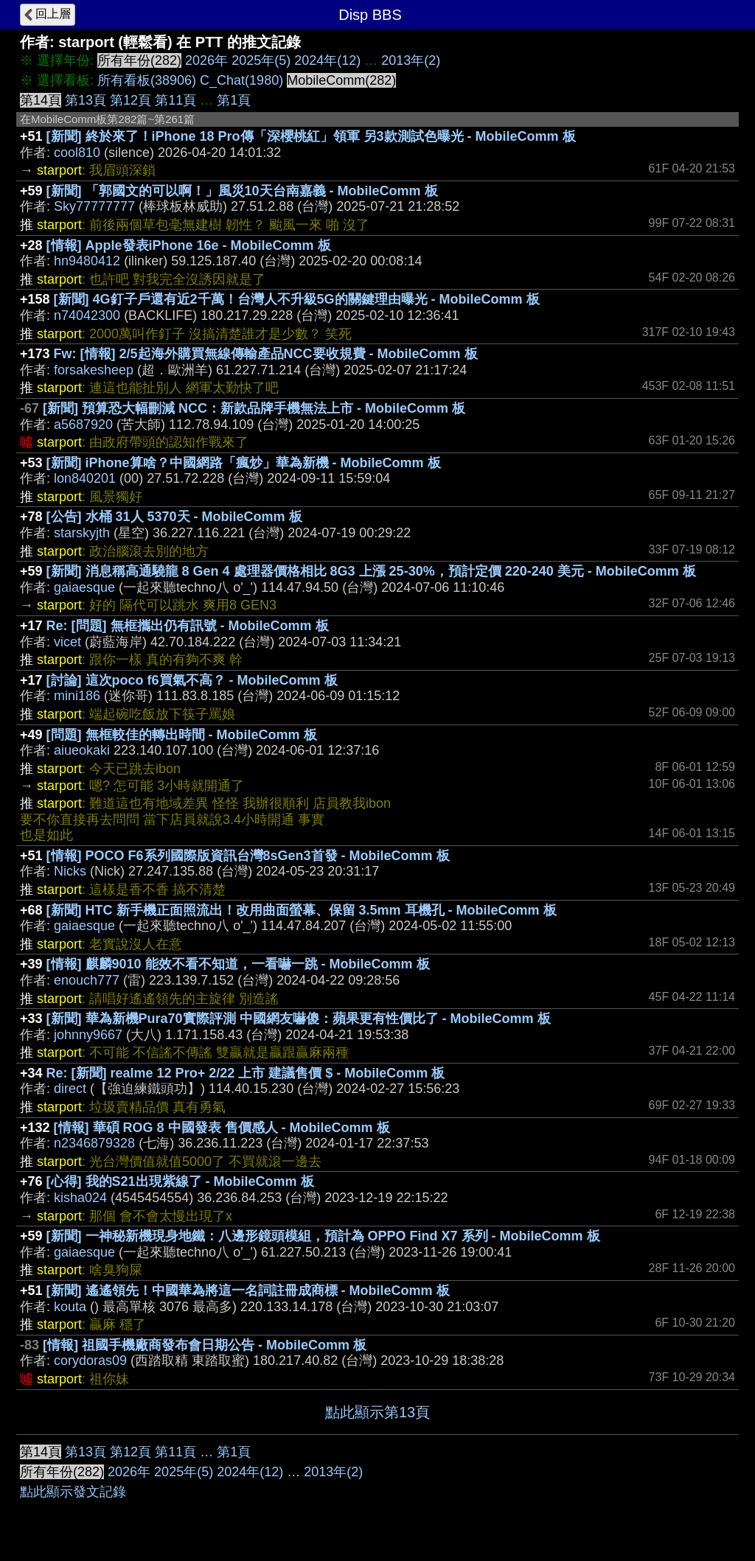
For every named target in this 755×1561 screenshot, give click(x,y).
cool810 (77, 152)
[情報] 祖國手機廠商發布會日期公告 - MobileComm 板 (204, 1345)
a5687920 (83, 424)
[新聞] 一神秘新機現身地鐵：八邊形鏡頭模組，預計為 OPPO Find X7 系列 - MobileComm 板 (323, 1236)
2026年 (206, 60)
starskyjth (82, 532)
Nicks (70, 871)
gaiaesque (84, 587)
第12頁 (130, 100)
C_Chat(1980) (241, 80)
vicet (67, 642)
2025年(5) (261, 60)
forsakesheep (93, 370)
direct (70, 1088)
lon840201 (85, 478)
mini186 (77, 695)
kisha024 (80, 1197)
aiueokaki (82, 750)
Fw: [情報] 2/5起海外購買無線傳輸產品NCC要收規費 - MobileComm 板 (266, 353)
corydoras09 (90, 1360)
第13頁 (85, 100)
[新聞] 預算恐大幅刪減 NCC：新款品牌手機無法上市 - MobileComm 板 (254, 408)
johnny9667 (88, 1034)
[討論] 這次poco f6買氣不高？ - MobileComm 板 (192, 680)
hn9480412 (87, 261)
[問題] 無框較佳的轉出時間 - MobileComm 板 (181, 734)
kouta (70, 1306)
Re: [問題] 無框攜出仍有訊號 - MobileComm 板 (187, 625)
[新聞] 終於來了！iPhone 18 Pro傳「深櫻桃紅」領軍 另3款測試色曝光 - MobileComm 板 (311, 136)
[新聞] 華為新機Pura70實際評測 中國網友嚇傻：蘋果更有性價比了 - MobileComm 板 (298, 1018)
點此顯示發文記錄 (73, 1491)
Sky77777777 (94, 206)
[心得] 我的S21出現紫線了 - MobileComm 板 (180, 1181)
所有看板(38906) (146, 80)
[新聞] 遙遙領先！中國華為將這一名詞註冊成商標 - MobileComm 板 (248, 1290)
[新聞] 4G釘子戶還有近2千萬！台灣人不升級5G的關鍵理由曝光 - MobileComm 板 (297, 299)
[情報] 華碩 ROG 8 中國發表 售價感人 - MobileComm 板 (222, 1127)
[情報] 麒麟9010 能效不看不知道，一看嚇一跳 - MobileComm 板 (238, 964)
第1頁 (234, 100)
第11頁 (175, 100)
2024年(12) (327, 60)
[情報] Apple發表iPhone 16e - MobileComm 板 (188, 245)
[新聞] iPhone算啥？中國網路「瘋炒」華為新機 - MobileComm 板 (243, 462)
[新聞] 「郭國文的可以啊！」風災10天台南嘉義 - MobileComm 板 (242, 191)
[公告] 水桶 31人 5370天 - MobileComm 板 (174, 516)
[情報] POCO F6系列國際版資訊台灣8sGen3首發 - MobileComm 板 (248, 855)
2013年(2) (410, 60)
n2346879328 (94, 1143)
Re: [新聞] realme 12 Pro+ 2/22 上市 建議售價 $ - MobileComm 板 (245, 1073)
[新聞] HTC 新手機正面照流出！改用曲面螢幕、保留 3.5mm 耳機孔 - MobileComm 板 (301, 910)
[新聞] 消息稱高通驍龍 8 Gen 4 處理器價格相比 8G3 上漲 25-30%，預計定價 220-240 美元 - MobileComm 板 (371, 571)
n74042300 (87, 315)
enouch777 (86, 980)
